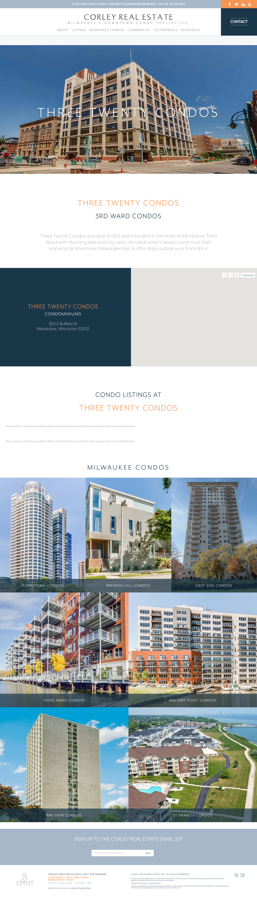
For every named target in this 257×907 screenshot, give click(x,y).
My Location (248, 275)
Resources (190, 30)
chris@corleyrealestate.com (68, 874)
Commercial (139, 30)
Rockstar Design (81, 888)
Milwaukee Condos (106, 30)
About (63, 30)
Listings (79, 30)
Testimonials (166, 30)
